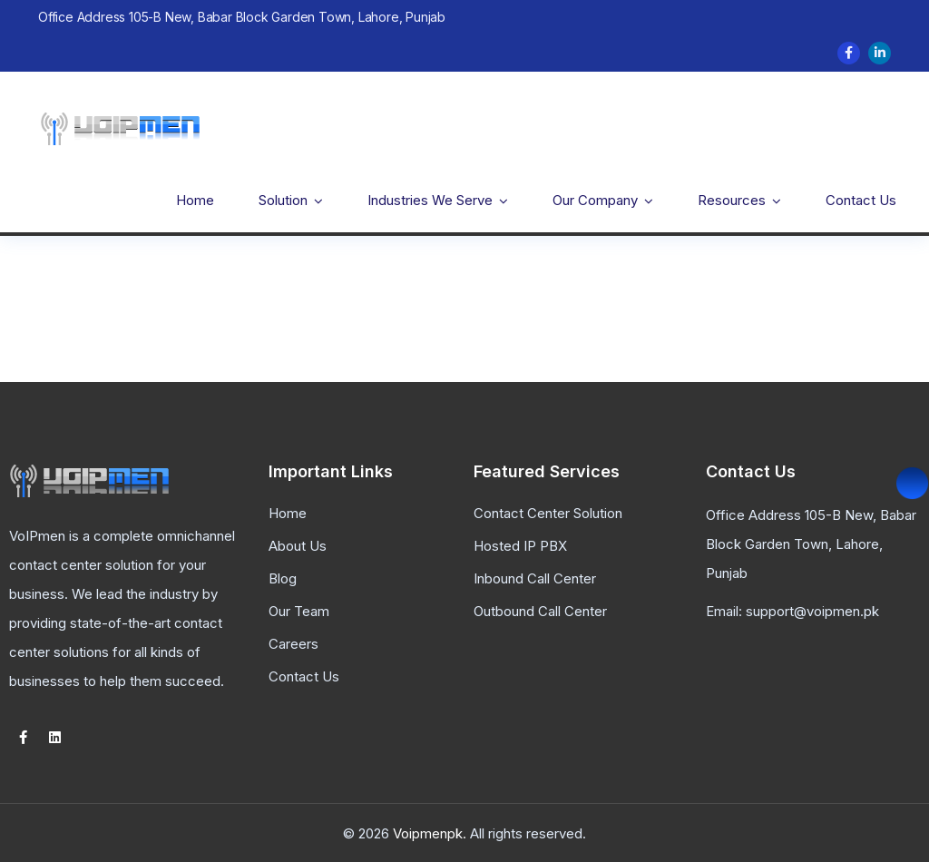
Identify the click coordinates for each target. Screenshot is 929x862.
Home (195, 200)
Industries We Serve (430, 200)
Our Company (595, 200)
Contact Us (861, 200)
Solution (283, 200)
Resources (732, 200)
